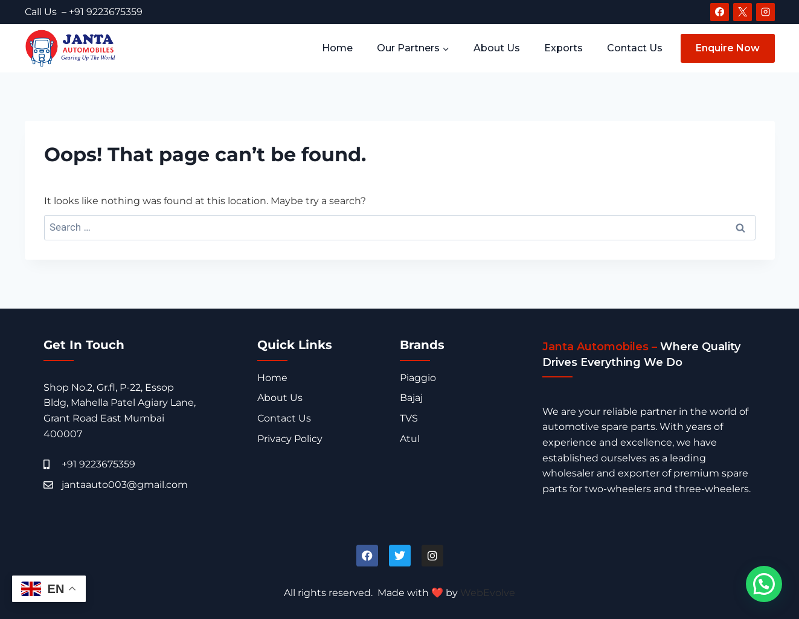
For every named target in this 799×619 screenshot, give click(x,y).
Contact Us (635, 48)
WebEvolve (487, 592)
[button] (764, 584)
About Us (496, 48)
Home (337, 48)
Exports (563, 48)
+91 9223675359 (106, 12)
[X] (742, 12)
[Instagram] (765, 12)
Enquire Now (728, 48)
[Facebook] (719, 12)
